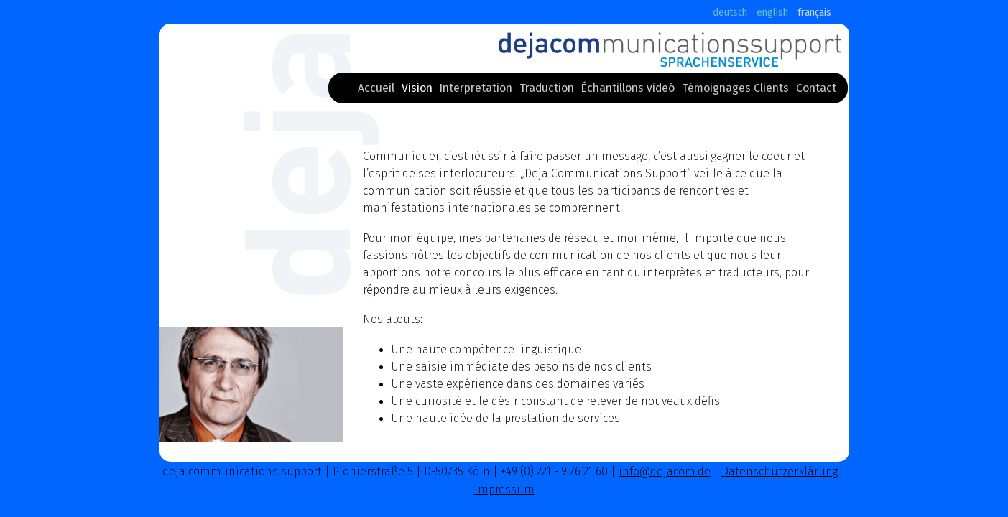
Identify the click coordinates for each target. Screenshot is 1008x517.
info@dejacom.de (665, 471)
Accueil (376, 90)
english (772, 12)
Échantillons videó (628, 90)
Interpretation (476, 90)
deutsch (730, 12)
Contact (816, 90)
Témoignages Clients (735, 90)
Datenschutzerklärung (779, 471)
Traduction (546, 90)
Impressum (504, 489)
